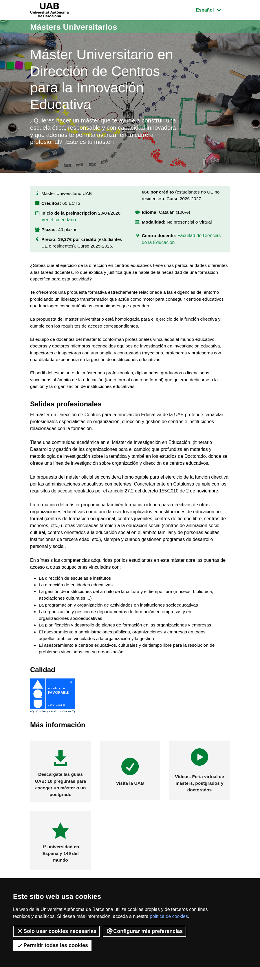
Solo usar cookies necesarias (56, 931)
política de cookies (169, 916)
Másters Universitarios (76, 26)
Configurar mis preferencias (144, 931)
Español (212, 9)
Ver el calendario (58, 224)
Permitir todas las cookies (52, 945)
